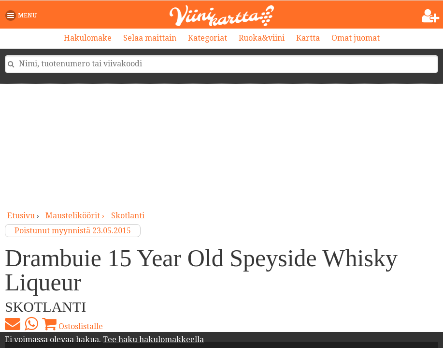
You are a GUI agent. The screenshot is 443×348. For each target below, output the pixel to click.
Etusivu (21, 215)
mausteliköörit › (75, 215)
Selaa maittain (149, 38)
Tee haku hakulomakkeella (153, 339)
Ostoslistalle (72, 324)
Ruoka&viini (262, 38)
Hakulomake (88, 38)
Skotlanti (127, 215)
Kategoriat (207, 38)
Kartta (308, 38)
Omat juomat (355, 38)
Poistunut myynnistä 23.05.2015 (72, 230)
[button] (22, 15)
